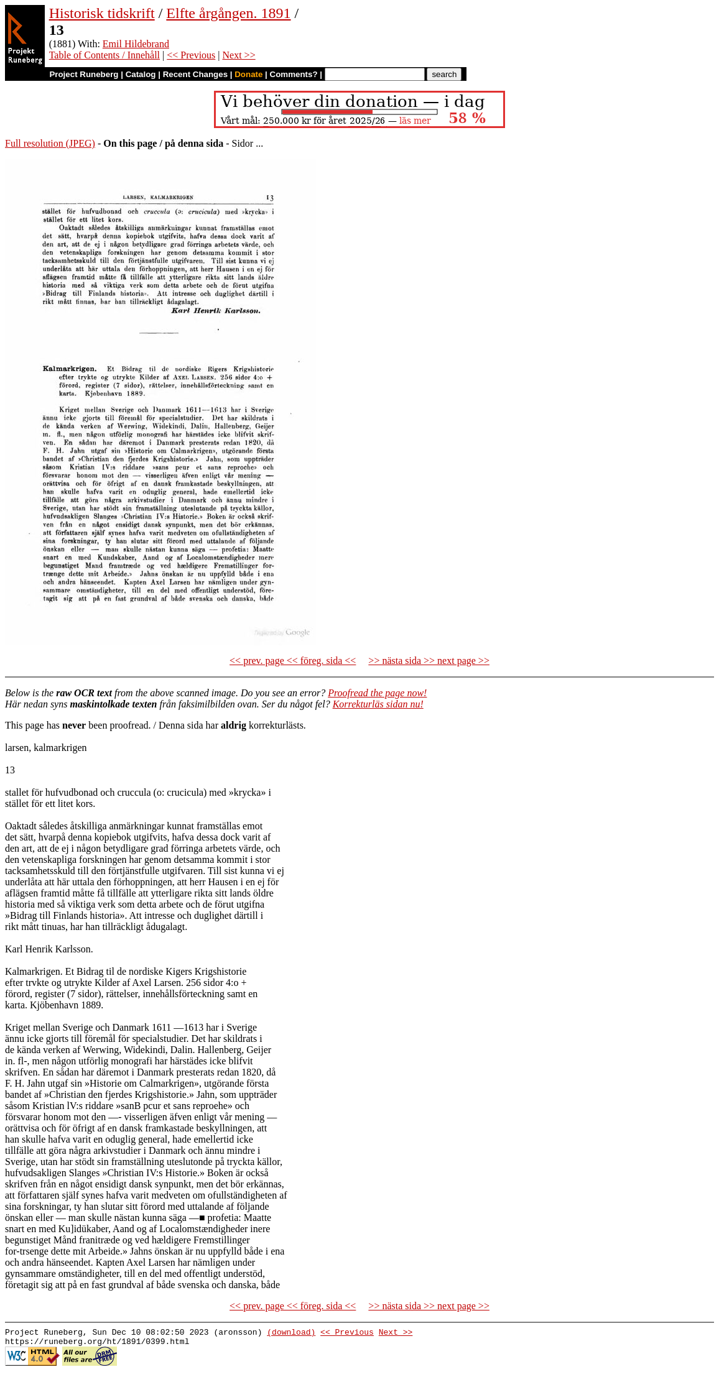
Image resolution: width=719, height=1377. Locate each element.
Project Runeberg (83, 74)
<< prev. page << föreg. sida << (293, 660)
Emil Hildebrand (136, 44)
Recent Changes (195, 74)
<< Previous (191, 55)
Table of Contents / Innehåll (104, 55)
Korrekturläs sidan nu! (378, 704)
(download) (291, 1333)
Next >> (239, 55)
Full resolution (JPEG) (50, 143)
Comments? (294, 74)
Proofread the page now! (377, 693)
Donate (248, 74)
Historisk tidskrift (102, 13)
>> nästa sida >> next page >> (428, 660)
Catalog (141, 74)
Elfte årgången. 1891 (228, 13)
